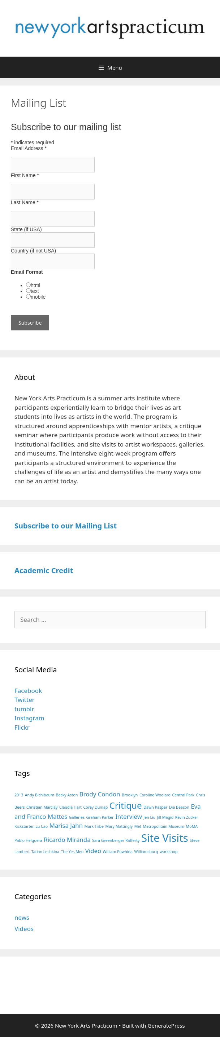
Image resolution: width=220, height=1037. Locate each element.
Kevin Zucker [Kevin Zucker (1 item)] (186, 817)
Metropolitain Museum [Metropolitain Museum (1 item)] (164, 826)
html (35, 285)
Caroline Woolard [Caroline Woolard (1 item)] (155, 794)
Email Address (29, 148)
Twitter (24, 699)
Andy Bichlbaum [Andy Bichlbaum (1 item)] (39, 794)
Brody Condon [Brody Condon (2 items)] (99, 794)
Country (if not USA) (33, 251)
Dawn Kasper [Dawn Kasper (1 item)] (155, 807)
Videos (24, 928)
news (21, 917)
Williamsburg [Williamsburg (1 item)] (146, 851)
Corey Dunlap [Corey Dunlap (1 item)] (95, 807)
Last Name (25, 202)
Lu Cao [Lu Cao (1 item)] (41, 826)
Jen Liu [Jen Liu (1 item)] (149, 817)
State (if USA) (26, 229)
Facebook (28, 690)
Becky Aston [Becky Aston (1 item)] (67, 794)
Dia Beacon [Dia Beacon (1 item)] (179, 807)
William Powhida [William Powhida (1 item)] (118, 851)
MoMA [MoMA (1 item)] (192, 826)
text (35, 291)
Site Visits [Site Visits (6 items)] (164, 838)
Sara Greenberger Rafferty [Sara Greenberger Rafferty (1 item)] (116, 840)
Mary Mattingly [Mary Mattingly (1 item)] (119, 826)
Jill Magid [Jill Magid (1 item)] (165, 817)
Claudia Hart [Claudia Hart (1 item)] (70, 807)
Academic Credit (43, 570)
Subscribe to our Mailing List (65, 526)
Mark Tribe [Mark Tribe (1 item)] (94, 826)
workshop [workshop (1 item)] (169, 851)
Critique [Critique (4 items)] (125, 805)
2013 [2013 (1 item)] (18, 794)
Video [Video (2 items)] (93, 851)
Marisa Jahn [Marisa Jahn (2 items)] (66, 825)
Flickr (22, 727)
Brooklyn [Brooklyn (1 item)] (130, 794)
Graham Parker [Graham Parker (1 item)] (100, 817)
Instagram (29, 718)
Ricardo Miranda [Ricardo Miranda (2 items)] (67, 839)
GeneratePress (166, 1025)
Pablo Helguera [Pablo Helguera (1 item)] (28, 840)
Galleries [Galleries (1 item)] (77, 817)
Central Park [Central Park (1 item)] (183, 794)
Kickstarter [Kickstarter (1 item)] (24, 826)
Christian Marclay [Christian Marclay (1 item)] (42, 807)
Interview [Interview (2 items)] (128, 816)
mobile (38, 297)
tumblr (24, 709)
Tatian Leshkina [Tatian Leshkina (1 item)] (45, 851)
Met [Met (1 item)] (138, 826)
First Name (25, 175)
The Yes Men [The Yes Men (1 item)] (72, 851)
